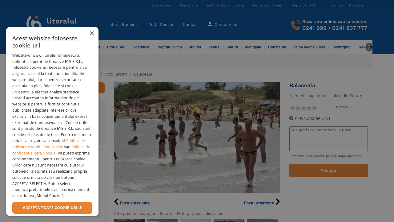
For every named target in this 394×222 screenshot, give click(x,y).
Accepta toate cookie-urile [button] (52, 207)
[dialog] (52, 121)
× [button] (91, 33)
